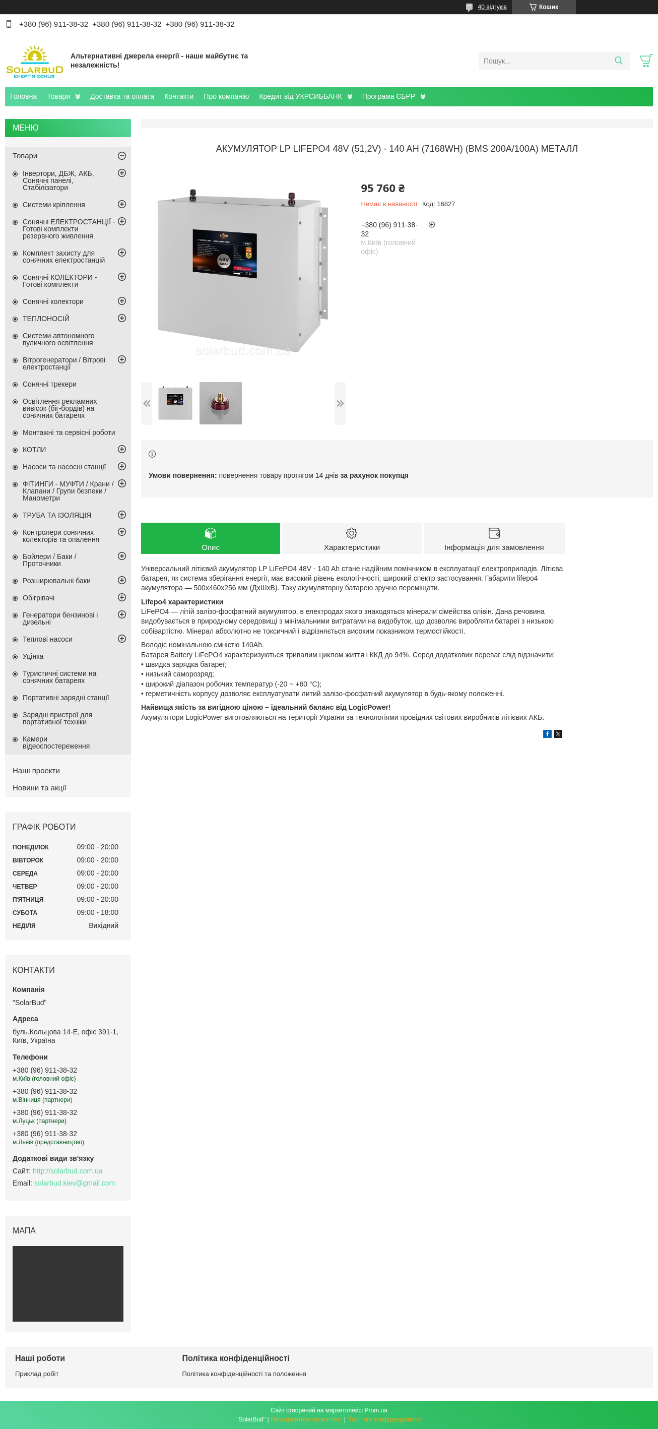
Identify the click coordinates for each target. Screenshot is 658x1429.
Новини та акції (40, 787)
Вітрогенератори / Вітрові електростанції (64, 363)
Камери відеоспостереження (56, 742)
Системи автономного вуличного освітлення (59, 339)
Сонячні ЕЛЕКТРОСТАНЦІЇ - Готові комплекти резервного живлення (69, 229)
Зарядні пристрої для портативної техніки (57, 718)
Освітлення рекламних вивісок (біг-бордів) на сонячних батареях (60, 408)
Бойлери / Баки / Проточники (50, 560)
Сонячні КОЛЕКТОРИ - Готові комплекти (60, 280)
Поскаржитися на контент (306, 1419)
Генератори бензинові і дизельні (60, 618)
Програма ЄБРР (389, 96)
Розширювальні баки (57, 581)
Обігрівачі (38, 598)
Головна (23, 96)
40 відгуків (492, 7)
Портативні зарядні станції (66, 698)
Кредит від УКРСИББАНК (300, 96)
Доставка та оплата (122, 96)
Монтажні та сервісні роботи (69, 432)
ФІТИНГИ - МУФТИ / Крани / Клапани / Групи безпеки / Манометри (68, 491)
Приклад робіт (36, 1374)
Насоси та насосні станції (64, 467)
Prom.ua (376, 1410)
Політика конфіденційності (384, 1419)
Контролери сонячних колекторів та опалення (61, 535)
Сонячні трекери (50, 384)
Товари (58, 96)
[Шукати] (618, 61)
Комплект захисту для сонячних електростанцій (64, 256)
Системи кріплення (54, 205)
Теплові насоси (48, 639)
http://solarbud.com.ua (68, 1171)
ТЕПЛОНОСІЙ (46, 319)
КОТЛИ (34, 450)
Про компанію (226, 96)
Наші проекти (36, 770)
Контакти (178, 96)
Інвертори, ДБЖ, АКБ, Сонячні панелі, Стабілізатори (58, 180)
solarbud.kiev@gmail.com (74, 1183)
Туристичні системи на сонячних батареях (59, 677)
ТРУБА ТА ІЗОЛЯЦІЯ (57, 515)
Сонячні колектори (53, 301)
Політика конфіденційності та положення (244, 1374)
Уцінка (33, 656)
